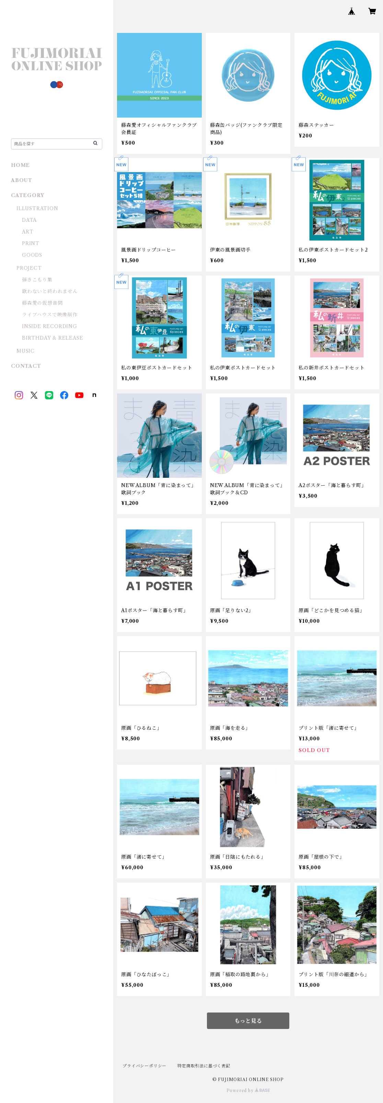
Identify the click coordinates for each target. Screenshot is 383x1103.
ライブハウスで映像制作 (50, 315)
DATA (29, 220)
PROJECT (29, 268)
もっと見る (248, 1020)
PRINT (30, 243)
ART (27, 232)
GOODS (32, 255)
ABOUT (21, 180)
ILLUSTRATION (37, 208)
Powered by (248, 1090)
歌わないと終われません (50, 291)
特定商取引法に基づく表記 (203, 1065)
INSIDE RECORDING (49, 326)
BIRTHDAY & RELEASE (52, 338)
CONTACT (26, 366)
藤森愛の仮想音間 (42, 303)
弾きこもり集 (37, 280)
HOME (20, 165)
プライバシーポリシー (144, 1065)
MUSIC (25, 351)
